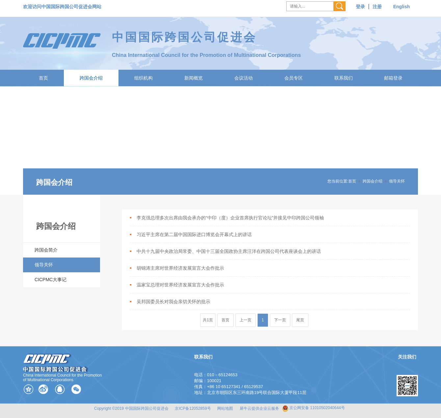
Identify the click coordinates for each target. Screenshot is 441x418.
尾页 (300, 320)
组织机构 (143, 78)
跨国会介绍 (91, 78)
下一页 (280, 320)
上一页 (245, 320)
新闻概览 (193, 78)
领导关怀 (397, 181)
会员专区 (293, 78)
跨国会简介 (46, 250)
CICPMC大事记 (50, 279)
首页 (43, 78)
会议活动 (243, 78)
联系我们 (343, 78)
